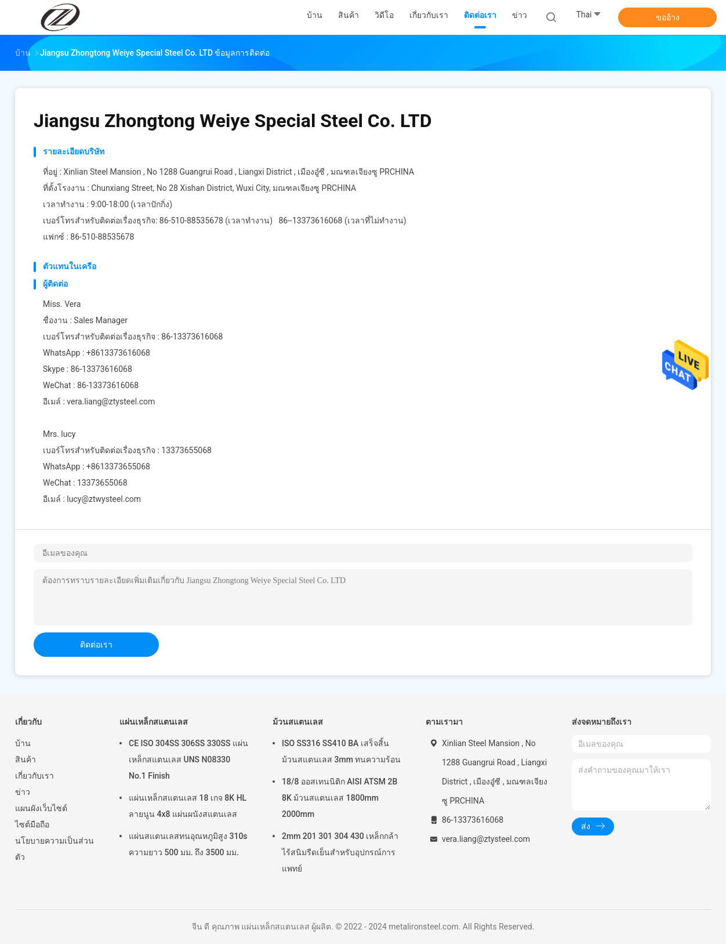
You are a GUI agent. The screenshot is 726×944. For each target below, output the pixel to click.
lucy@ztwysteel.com (104, 499)
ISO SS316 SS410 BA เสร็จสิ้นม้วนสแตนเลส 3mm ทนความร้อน (341, 751)
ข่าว (22, 792)
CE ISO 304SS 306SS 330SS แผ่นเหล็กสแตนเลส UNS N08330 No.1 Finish (188, 759)
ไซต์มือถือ (32, 824)
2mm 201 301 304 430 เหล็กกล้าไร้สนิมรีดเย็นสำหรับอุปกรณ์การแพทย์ (340, 852)
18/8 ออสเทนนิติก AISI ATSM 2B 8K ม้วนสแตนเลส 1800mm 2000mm (339, 798)
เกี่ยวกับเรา (34, 775)
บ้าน (23, 743)
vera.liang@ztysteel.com (111, 401)
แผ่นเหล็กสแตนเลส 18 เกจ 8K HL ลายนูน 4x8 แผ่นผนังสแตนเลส (187, 806)
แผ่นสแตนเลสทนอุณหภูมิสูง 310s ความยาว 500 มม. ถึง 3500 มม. (188, 844)
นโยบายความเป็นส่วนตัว (54, 849)
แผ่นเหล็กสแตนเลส (153, 721)
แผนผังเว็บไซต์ (41, 808)
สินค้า (25, 759)
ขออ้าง (668, 17)
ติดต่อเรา (96, 644)
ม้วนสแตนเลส (298, 721)
